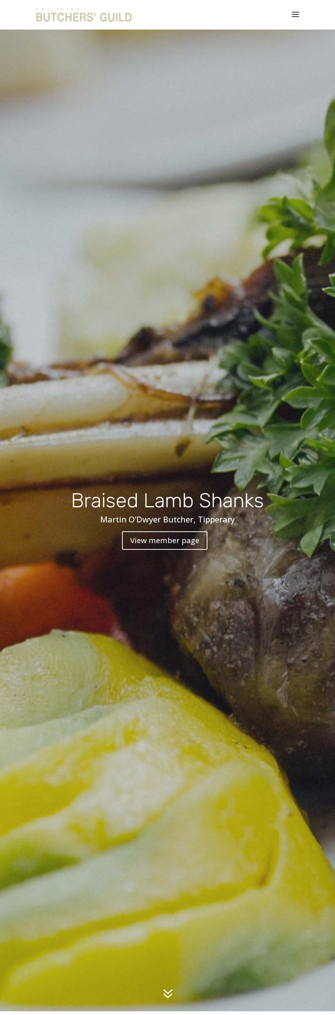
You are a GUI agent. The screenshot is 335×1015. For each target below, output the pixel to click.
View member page (164, 540)
